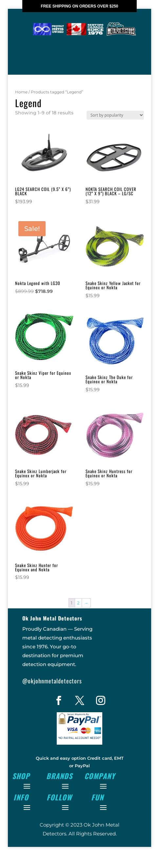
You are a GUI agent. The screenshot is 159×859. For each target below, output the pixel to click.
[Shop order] (115, 127)
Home (21, 103)
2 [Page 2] (78, 614)
